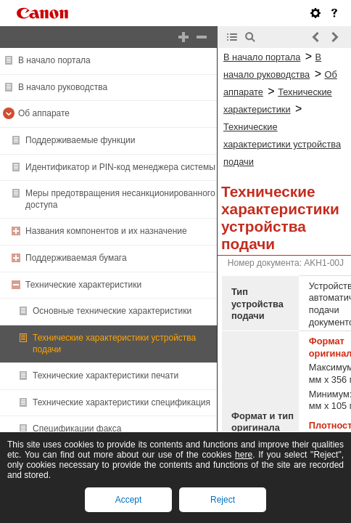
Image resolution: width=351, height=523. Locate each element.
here (243, 455)
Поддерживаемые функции (80, 140)
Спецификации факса (77, 428)
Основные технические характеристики (112, 311)
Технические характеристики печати (105, 375)
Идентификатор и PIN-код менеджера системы (120, 167)
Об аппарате (44, 113)
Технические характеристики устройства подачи (282, 144)
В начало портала (54, 60)
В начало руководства (62, 87)
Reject (222, 500)
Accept (128, 500)
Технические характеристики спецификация (121, 402)
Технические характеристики (83, 285)
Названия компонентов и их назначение (106, 231)
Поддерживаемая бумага (76, 258)
